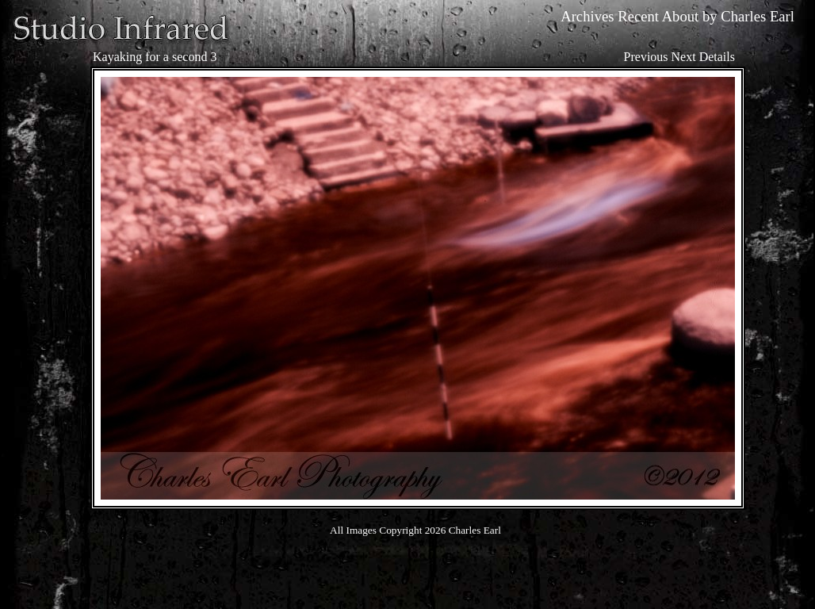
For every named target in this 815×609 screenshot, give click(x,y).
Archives (587, 16)
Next (684, 56)
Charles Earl (757, 16)
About (680, 16)
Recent (638, 16)
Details (717, 56)
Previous (646, 56)
